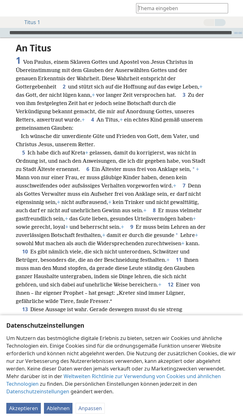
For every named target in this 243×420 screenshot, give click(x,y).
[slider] (121, 32)
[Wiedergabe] (4, 32)
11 (179, 259)
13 (25, 309)
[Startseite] (9, 8)
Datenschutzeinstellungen (37, 391)
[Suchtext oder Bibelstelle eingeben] (179, 8)
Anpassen (90, 408)
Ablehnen (58, 408)
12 (170, 284)
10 (25, 251)
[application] (121, 32)
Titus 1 (29, 22)
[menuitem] (9, 8)
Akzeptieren (23, 408)
